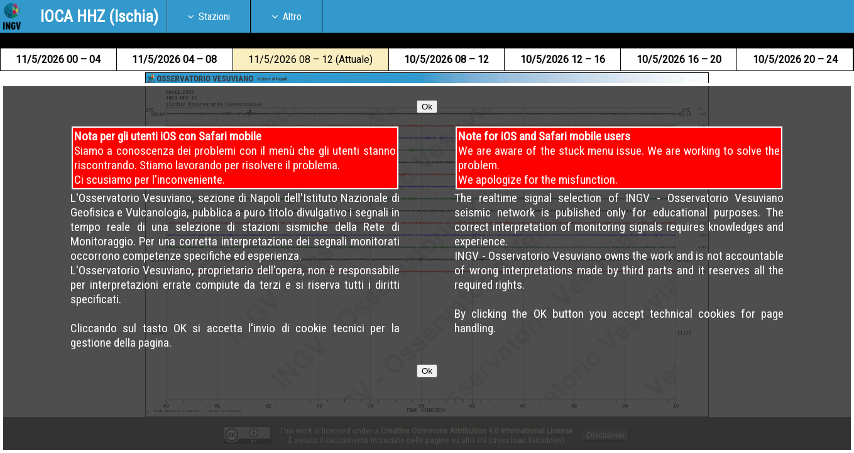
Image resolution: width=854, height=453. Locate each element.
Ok (427, 159)
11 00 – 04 (58, 59)
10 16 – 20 (679, 59)
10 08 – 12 (446, 59)
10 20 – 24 (795, 59)
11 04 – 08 (174, 59)
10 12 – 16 (562, 59)
